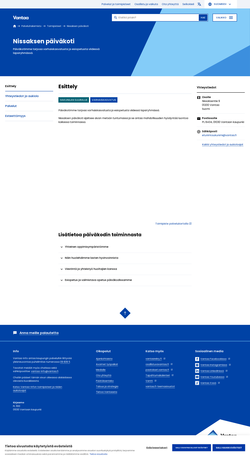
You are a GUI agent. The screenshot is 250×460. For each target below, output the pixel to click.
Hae (203, 17)
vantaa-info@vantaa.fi (44, 371)
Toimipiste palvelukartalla (171, 224)
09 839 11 (65, 361)
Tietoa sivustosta (98, 454)
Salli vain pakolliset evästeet (192, 447)
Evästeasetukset (156, 447)
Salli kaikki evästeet (229, 447)
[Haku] (160, 17)
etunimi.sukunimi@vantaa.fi (219, 135)
